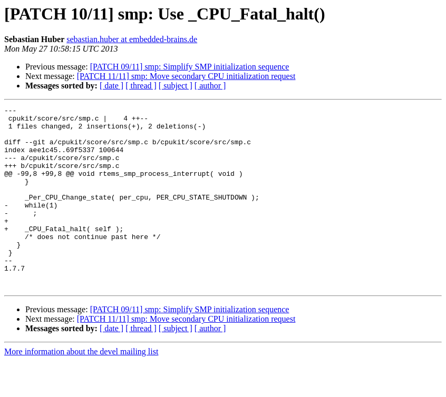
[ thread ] (141, 85)
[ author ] (210, 85)
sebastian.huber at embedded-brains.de (131, 39)
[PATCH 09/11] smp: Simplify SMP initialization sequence (189, 66)
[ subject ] (175, 85)
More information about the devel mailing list (81, 387)
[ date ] (111, 85)
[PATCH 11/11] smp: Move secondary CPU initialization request (186, 76)
